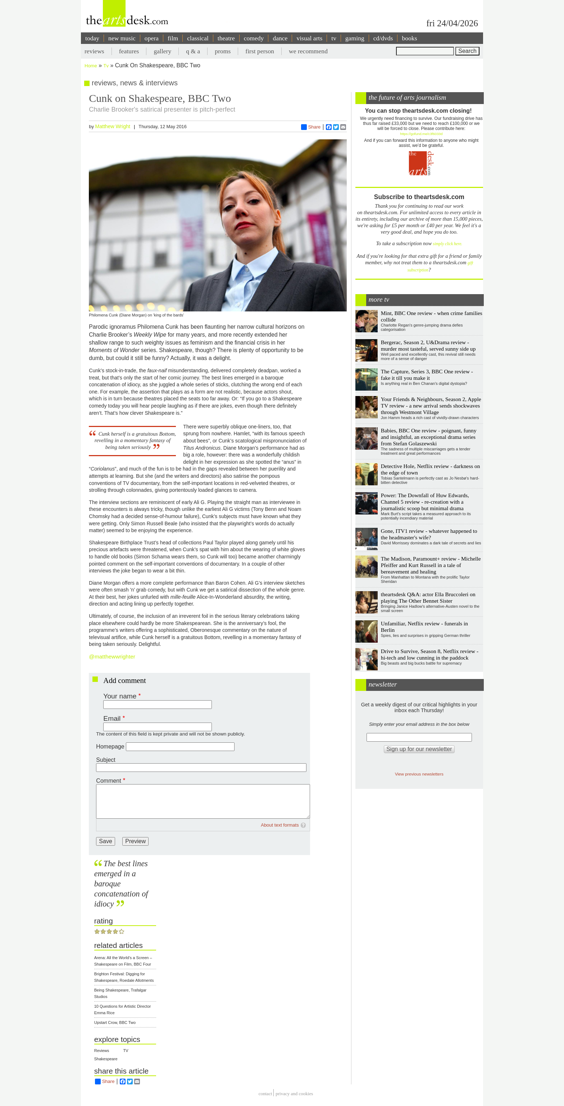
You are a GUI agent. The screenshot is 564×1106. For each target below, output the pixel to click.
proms (223, 51)
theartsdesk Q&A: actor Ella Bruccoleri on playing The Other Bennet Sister (428, 597)
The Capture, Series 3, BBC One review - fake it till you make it (427, 374)
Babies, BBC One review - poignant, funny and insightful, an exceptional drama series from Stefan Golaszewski (429, 436)
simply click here (447, 244)
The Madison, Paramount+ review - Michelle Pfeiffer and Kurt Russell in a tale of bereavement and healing (431, 565)
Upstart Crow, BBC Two (115, 1022)
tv (333, 38)
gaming (354, 38)
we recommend (308, 51)
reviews (94, 51)
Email (111, 718)
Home (91, 65)
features (129, 51)
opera (152, 38)
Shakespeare (106, 1059)
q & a (193, 51)
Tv (106, 65)
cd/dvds (383, 38)
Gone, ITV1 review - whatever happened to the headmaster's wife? (429, 534)
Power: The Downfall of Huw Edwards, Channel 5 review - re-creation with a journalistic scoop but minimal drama (425, 501)
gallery (162, 51)
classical (198, 38)
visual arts (309, 38)
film (173, 38)
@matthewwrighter (112, 656)
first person (259, 51)
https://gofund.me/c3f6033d (421, 134)
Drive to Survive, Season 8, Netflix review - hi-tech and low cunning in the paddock (429, 654)
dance (280, 38)
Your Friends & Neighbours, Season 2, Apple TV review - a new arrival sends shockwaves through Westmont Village (431, 405)
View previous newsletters (419, 774)
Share (311, 127)
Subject (105, 760)
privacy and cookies (294, 1093)
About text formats (280, 825)
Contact (265, 1093)
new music (122, 38)
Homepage (110, 746)
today (92, 38)
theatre (226, 38)
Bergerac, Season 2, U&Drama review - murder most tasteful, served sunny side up (428, 345)
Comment (108, 781)
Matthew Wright (112, 126)
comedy (254, 38)
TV (125, 1050)
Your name (119, 696)
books (409, 38)
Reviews (101, 1050)
